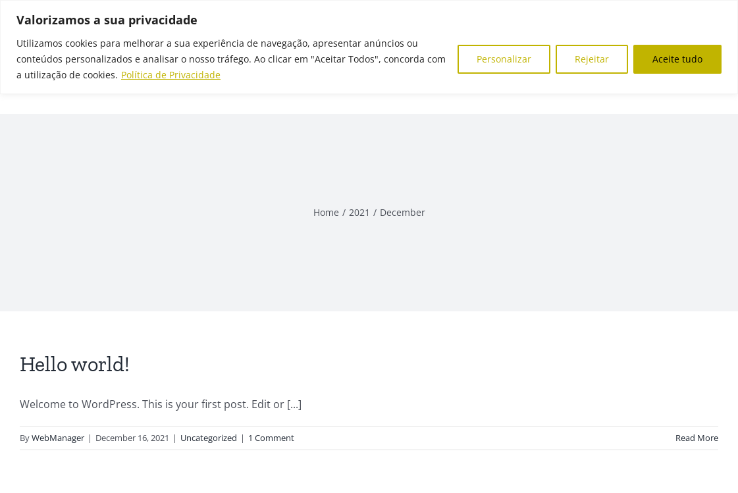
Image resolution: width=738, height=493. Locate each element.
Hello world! (75, 363)
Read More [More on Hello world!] (696, 438)
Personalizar (504, 59)
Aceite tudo (677, 59)
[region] (369, 47)
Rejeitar (592, 59)
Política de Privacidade (171, 74)
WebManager (58, 438)
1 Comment (271, 438)
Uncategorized (208, 438)
